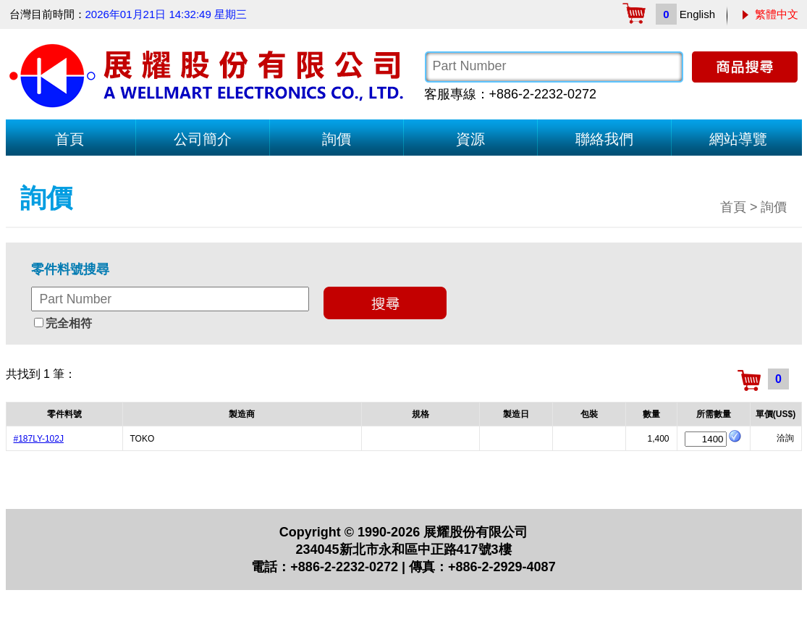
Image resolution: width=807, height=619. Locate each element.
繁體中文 (776, 14)
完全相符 (69, 323)
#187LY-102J (39, 439)
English (697, 14)
